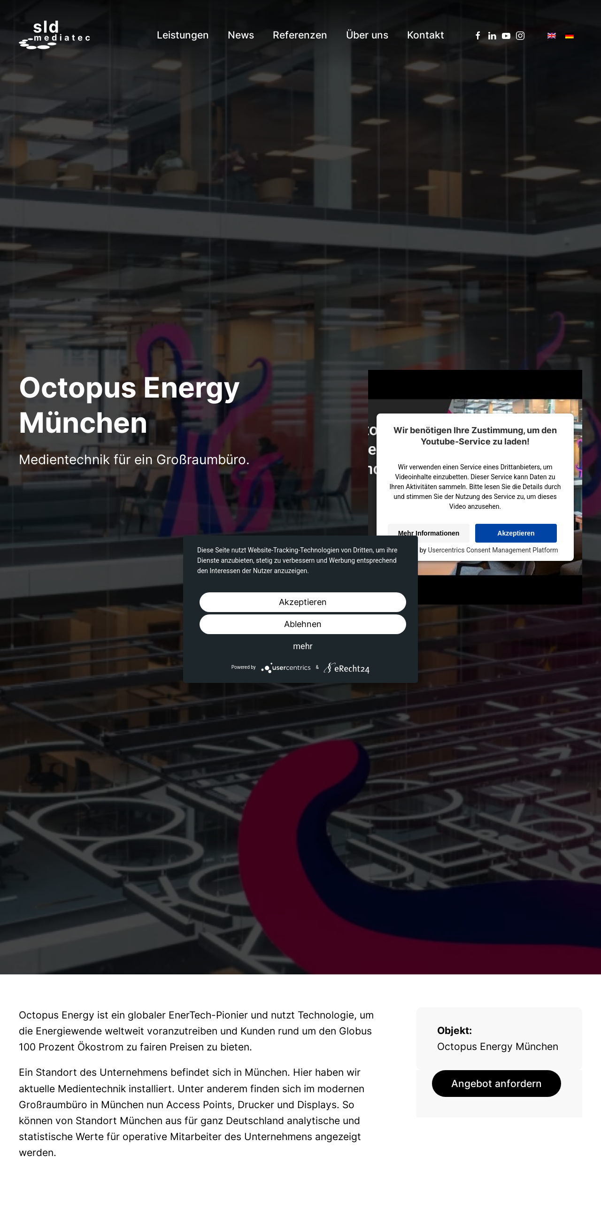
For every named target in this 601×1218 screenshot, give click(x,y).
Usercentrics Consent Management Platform (493, 550)
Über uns (367, 35)
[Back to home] (54, 35)
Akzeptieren (515, 533)
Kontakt (425, 35)
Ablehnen (303, 624)
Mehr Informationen (429, 533)
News (241, 35)
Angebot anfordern (496, 1083)
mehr (302, 646)
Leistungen (183, 35)
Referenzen (300, 35)
